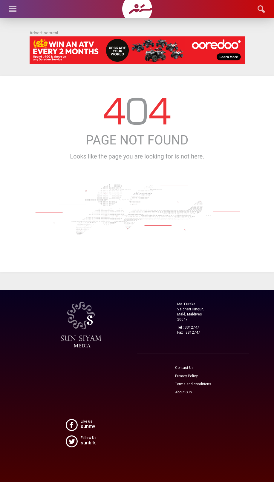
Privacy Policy (186, 376)
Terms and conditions (193, 384)
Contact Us (184, 368)
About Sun (183, 392)
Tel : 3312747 (188, 327)
